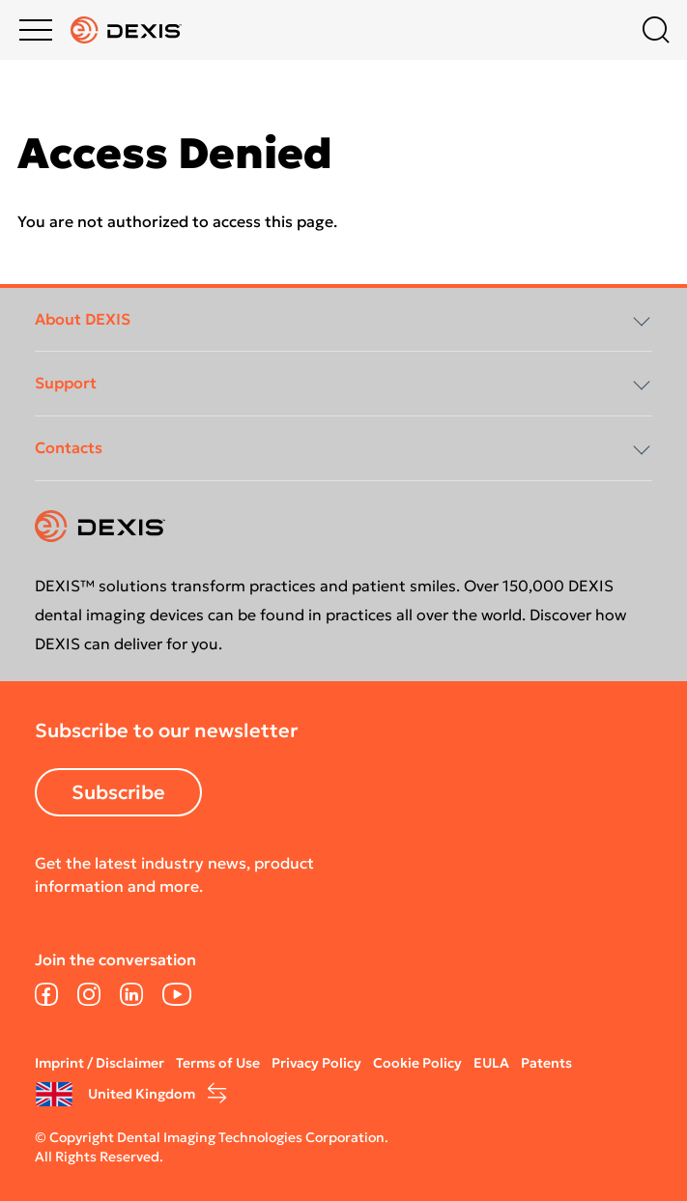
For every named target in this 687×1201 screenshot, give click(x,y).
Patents (546, 1063)
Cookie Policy (417, 1063)
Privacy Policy (316, 1063)
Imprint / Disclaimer (99, 1063)
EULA (491, 1063)
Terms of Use (218, 1063)
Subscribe (118, 792)
